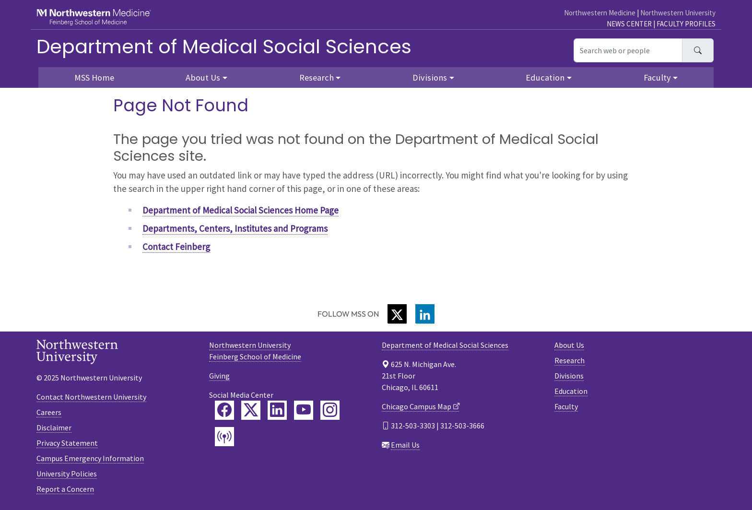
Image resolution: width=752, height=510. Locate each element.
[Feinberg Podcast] (224, 436)
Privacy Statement (67, 443)
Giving (219, 375)
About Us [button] (203, 77)
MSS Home (94, 77)
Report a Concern (65, 489)
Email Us (405, 445)
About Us (569, 345)
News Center (629, 23)
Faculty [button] (657, 77)
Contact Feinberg (176, 246)
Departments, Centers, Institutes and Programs (235, 228)
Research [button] (316, 77)
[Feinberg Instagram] (330, 410)
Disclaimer (53, 427)
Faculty (566, 406)
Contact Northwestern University (91, 397)
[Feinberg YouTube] (303, 410)
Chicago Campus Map (416, 406)
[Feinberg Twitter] (250, 410)
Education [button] (545, 77)
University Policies (66, 473)
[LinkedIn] (425, 314)
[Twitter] (397, 314)
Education (571, 391)
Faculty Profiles (686, 23)
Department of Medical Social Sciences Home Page (240, 210)
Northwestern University (678, 12)
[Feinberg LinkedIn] (277, 410)
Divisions (569, 375)
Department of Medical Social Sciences (223, 46)
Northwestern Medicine (599, 12)
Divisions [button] (429, 77)
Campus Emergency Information (90, 458)
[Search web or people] (628, 50)
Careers (48, 412)
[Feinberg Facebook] (224, 410)
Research (569, 360)
